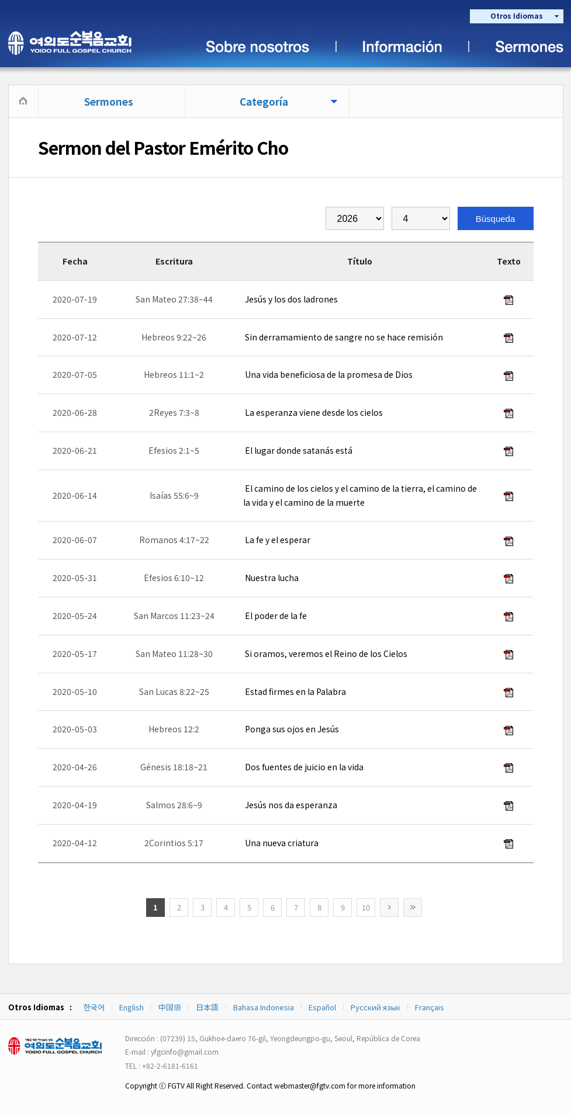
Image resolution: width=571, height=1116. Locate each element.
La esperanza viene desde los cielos (313, 412)
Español (322, 1007)
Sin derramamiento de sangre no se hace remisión (343, 337)
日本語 (207, 1007)
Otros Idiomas (516, 15)
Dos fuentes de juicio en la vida (303, 767)
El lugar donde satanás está (297, 450)
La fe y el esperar (276, 539)
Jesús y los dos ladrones (290, 299)
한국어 (94, 1007)
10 (366, 907)
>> (412, 907)
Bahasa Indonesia (263, 1007)
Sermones (108, 101)
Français (429, 1007)
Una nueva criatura (281, 843)
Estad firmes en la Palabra (294, 691)
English (131, 1007)
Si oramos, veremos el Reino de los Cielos (325, 653)
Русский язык (375, 1007)
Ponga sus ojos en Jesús (291, 729)
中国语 (169, 1007)
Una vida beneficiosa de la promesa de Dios (328, 374)
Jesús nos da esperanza (290, 805)
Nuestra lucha (271, 577)
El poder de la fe (275, 615)
